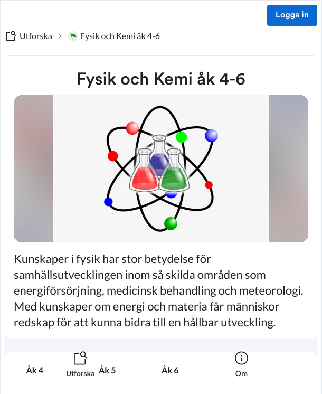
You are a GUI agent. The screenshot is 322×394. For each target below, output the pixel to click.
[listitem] (80, 371)
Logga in (292, 15)
